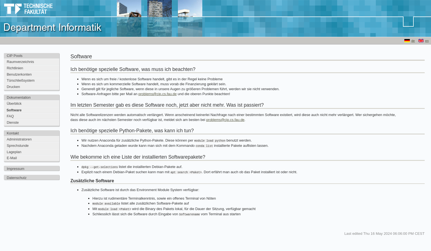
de (413, 40)
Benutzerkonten (19, 74)
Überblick (14, 103)
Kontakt (13, 133)
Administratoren (19, 139)
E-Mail (12, 158)
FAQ (10, 116)
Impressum (15, 169)
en (427, 40)
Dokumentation (19, 97)
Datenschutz (16, 178)
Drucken (13, 87)
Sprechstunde (18, 146)
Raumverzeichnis (20, 62)
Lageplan (14, 152)
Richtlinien (15, 68)
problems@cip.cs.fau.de (158, 94)
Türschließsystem (20, 80)
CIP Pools (14, 56)
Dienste (13, 122)
